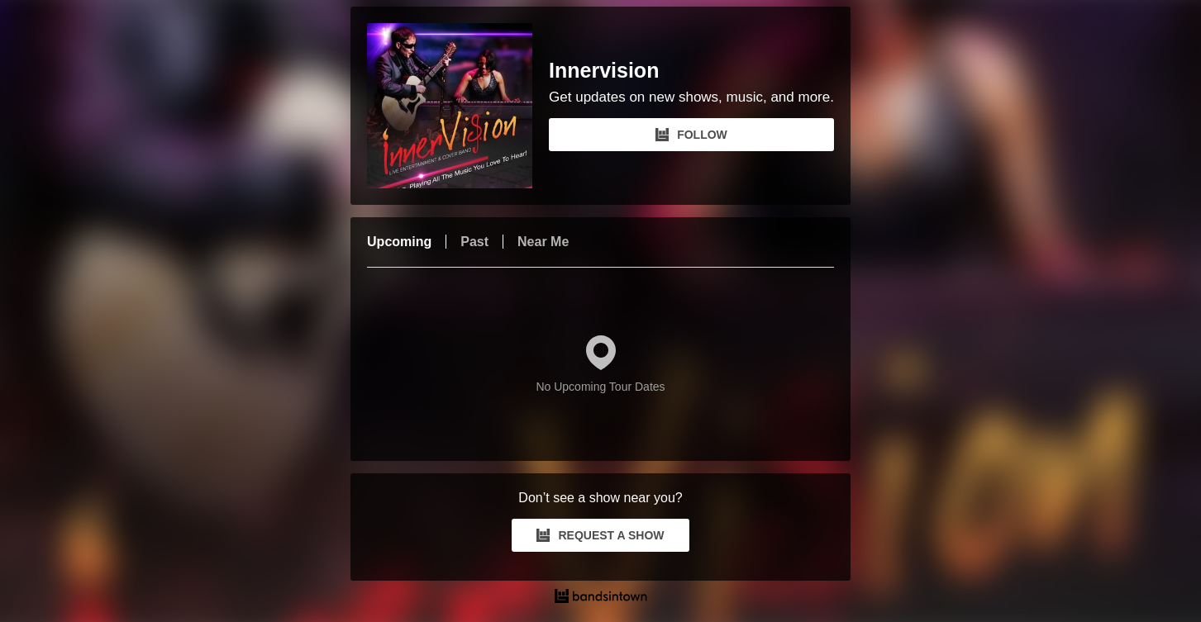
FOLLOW (691, 134)
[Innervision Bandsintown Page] (458, 105)
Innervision (604, 70)
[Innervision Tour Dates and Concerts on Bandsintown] (600, 598)
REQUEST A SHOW (600, 535)
